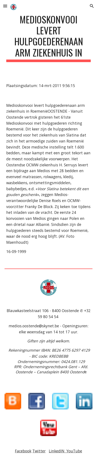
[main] (48, 38)
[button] (5, 6)
